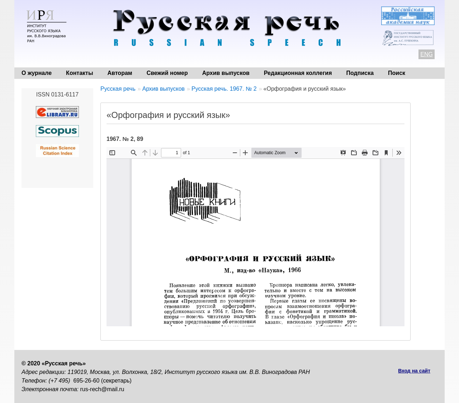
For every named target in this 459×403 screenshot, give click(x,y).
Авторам (120, 73)
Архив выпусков (226, 73)
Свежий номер (167, 73)
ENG (426, 54)
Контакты (79, 73)
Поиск (396, 73)
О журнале (37, 73)
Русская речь (118, 89)
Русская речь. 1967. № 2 (224, 89)
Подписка (360, 73)
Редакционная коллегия (298, 73)
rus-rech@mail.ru (102, 389)
